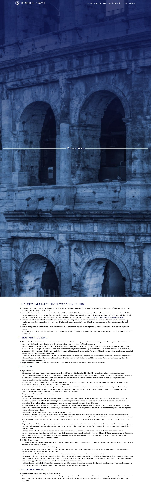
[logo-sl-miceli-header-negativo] (30, 2)
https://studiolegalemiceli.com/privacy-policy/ (108, 317)
